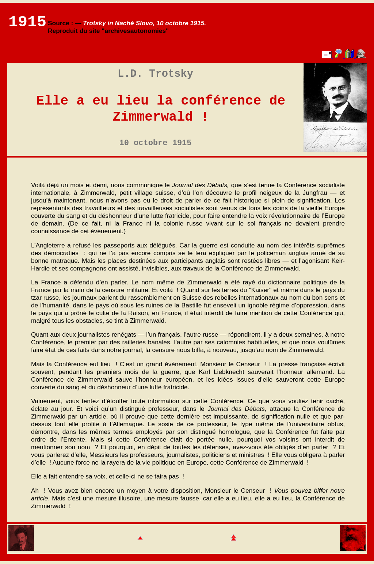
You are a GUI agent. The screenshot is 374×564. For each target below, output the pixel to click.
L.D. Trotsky (155, 74)
